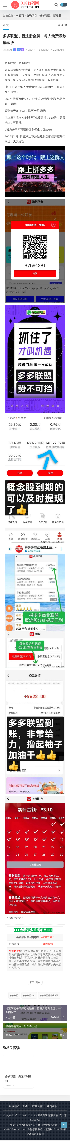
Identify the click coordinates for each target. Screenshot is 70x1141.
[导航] (5, 4)
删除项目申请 (35, 1130)
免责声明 (52, 1107)
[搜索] (56, 4)
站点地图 (14, 1107)
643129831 (48, 937)
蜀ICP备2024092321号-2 (23, 1126)
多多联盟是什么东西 (49, 995)
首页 (21, 15)
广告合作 (37, 1107)
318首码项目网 (39, 1116)
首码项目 (32, 15)
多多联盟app (29, 995)
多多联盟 (14, 995)
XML (25, 1107)
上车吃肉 (13, 49)
